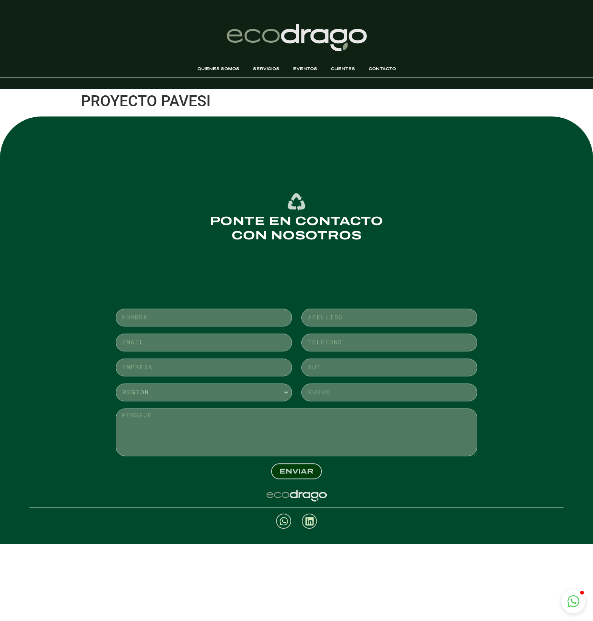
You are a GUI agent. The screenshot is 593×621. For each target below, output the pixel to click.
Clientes (343, 69)
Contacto (382, 69)
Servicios (266, 69)
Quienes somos (218, 69)
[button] (573, 601)
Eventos (305, 69)
